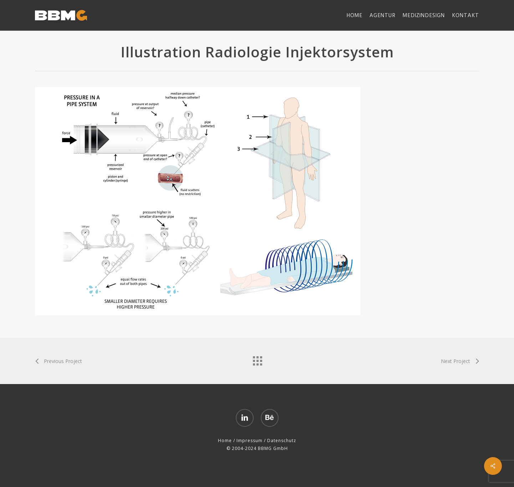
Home (225, 440)
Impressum (249, 440)
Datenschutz (281, 440)
